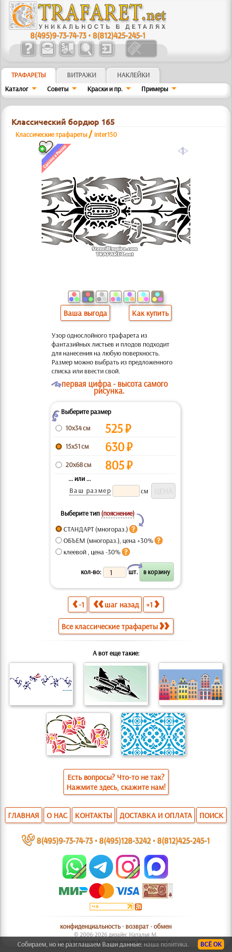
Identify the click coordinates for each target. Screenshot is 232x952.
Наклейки (133, 74)
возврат (137, 926)
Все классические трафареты (115, 626)
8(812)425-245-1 (119, 35)
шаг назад (116, 604)
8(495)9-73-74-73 (58, 35)
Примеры (154, 88)
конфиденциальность (90, 926)
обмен (163, 926)
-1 (78, 604)
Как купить (150, 313)
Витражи (81, 74)
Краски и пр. (104, 88)
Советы (57, 88)
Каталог (16, 88)
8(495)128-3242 (125, 840)
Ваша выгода (85, 313)
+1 (152, 604)
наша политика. (166, 944)
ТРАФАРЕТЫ (28, 74)
